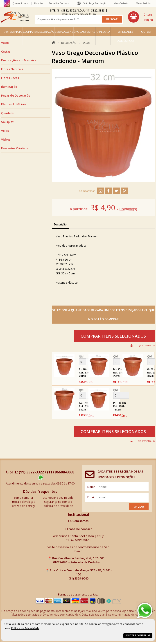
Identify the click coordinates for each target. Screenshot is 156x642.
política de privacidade (58, 506)
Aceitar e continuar (138, 635)
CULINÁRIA (30, 32)
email (91, 497)
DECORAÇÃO (45, 32)
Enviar (139, 507)
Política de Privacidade (25, 628)
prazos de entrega (24, 506)
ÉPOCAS (79, 32)
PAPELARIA (103, 32)
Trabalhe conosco (78, 529)
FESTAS (90, 32)
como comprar (23, 497)
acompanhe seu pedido (58, 497)
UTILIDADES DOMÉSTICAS (126, 36)
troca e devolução (23, 501)
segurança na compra (58, 501)
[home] (15, 17)
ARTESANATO (14, 32)
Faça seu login (97, 3)
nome (91, 487)
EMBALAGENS (64, 32)
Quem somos (78, 521)
